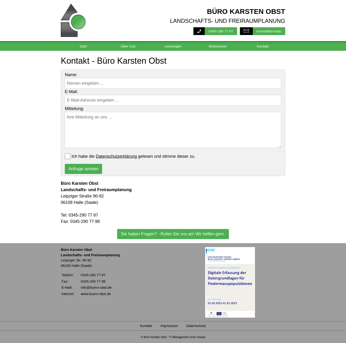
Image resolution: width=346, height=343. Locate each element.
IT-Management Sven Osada (187, 337)
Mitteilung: (74, 108)
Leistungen (172, 46)
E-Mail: (71, 91)
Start (83, 46)
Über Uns (128, 46)
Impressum (169, 326)
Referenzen (218, 46)
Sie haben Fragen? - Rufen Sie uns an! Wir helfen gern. (173, 234)
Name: (71, 74)
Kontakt (263, 46)
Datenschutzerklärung (116, 156)
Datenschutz (196, 326)
